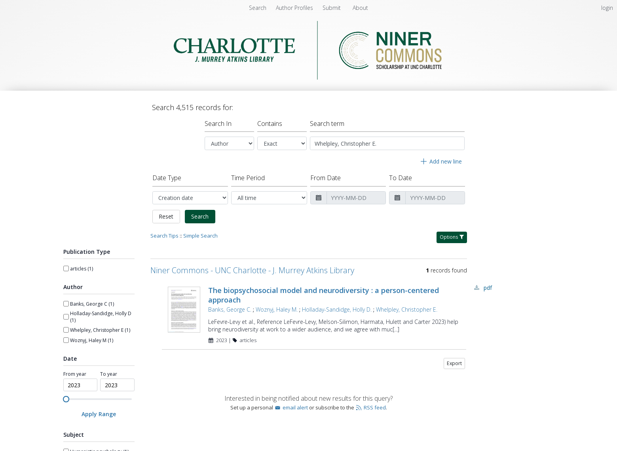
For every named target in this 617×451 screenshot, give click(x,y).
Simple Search (200, 235)
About (360, 7)
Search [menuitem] (257, 7)
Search (200, 216)
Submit (332, 7)
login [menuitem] (607, 7)
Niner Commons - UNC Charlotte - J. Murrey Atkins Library (252, 270)
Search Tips (164, 235)
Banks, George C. (229, 309)
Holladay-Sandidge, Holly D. (337, 309)
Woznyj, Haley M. (277, 309)
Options (452, 237)
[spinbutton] (80, 385)
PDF (488, 287)
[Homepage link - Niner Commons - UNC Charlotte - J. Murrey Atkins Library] (308, 77)
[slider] (66, 399)
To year (108, 374)
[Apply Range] (99, 414)
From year (74, 374)
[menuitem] (295, 7)
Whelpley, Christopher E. (406, 309)
